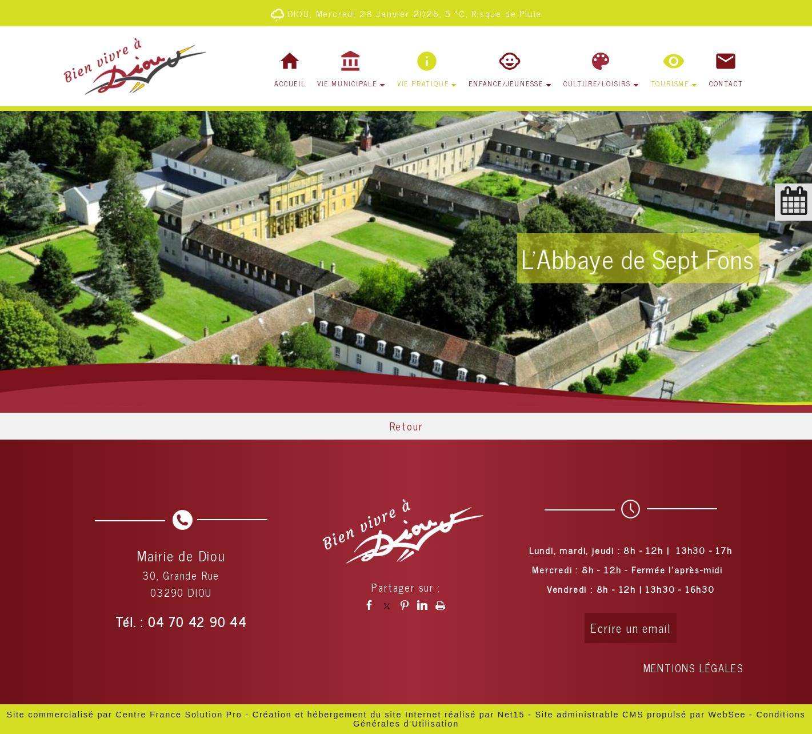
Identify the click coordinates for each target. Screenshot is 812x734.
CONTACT (726, 83)
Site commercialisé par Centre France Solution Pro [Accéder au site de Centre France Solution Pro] (124, 714)
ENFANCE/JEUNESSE (506, 83)
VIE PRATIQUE (423, 83)
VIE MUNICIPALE (347, 83)
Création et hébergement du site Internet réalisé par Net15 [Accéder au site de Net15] (389, 714)
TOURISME (670, 83)
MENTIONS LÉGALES (693, 667)
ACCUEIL (290, 83)
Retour (406, 425)
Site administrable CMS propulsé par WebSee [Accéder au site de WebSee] (640, 714)
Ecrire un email (630, 628)
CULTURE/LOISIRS (597, 83)
